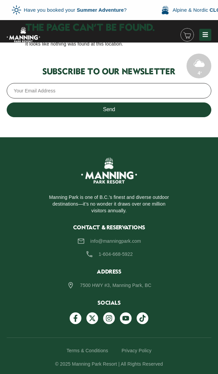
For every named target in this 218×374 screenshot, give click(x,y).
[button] (205, 35)
